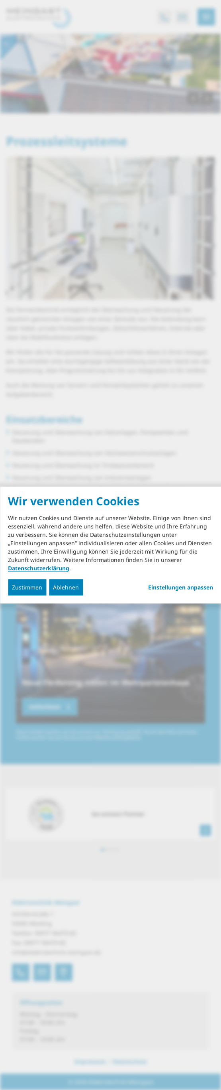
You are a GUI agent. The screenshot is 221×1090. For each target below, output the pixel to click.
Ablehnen (66, 587)
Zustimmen (27, 587)
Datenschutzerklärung (38, 568)
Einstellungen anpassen (180, 587)
